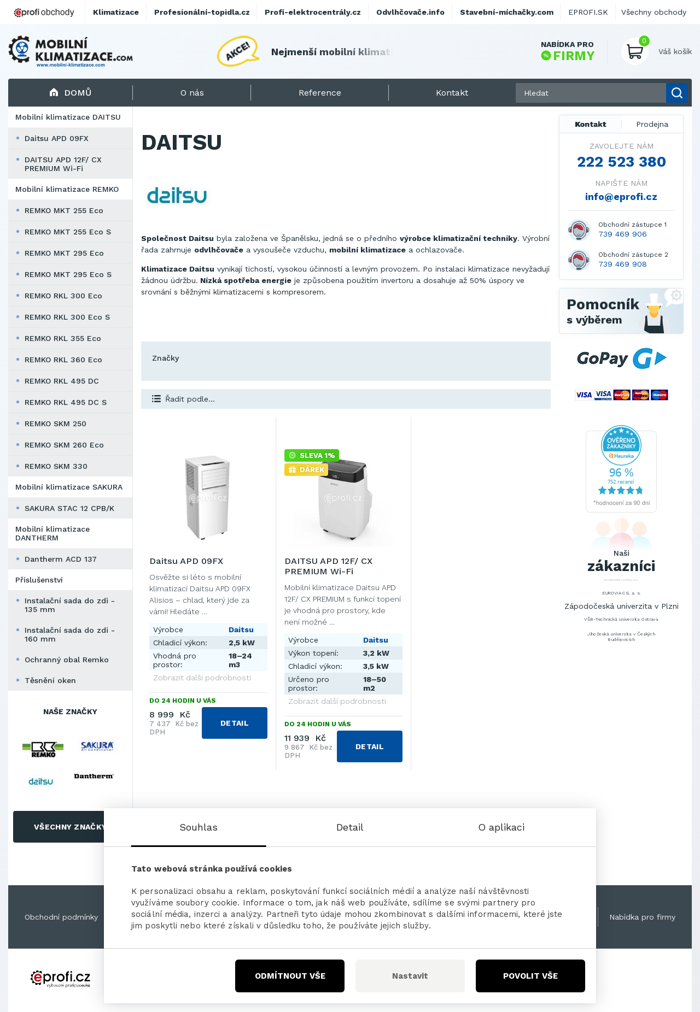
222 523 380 (621, 161)
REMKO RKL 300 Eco (63, 295)
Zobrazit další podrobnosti (202, 677)
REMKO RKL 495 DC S (66, 402)
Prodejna (652, 124)
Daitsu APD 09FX (57, 138)
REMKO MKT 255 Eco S (68, 231)
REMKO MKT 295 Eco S (68, 274)
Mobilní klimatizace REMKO (67, 189)
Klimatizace (116, 12)
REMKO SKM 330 (56, 466)
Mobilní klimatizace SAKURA (68, 487)
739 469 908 (622, 264)
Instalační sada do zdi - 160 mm (70, 634)
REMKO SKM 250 (55, 423)
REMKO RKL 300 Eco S (67, 317)
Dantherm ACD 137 (61, 559)
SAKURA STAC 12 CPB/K (69, 508)
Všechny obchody (653, 12)
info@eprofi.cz (621, 196)
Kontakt (590, 124)
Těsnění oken (50, 680)
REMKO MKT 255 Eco (64, 210)
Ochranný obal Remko (67, 659)
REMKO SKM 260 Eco (64, 444)
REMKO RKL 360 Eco (63, 359)
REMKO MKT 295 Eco (64, 253)
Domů (70, 92)
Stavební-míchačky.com (506, 12)
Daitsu (241, 629)
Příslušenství (39, 579)
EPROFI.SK (588, 12)
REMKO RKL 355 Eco (63, 338)
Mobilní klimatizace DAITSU (68, 117)
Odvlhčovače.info (410, 12)
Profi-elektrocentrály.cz (313, 12)
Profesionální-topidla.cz (202, 12)
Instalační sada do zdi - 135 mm (70, 605)
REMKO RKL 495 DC (62, 380)
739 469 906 (622, 234)
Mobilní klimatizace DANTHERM (52, 533)
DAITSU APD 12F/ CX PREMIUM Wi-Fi (63, 164)
